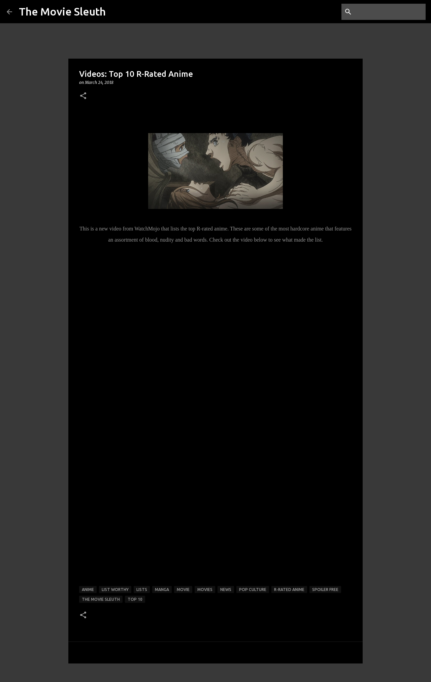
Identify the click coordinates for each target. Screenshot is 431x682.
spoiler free (325, 589)
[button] (83, 96)
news (225, 589)
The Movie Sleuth (62, 11)
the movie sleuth (101, 599)
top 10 (135, 599)
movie (183, 589)
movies (204, 589)
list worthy (115, 589)
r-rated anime (289, 589)
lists (141, 589)
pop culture (252, 589)
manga (162, 589)
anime (88, 589)
